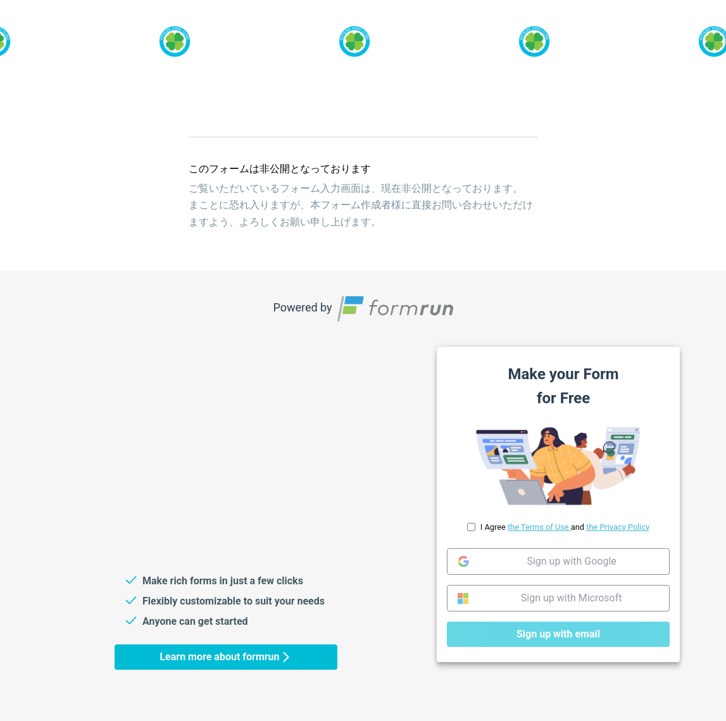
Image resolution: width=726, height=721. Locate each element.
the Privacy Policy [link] (617, 527)
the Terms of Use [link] (538, 527)
